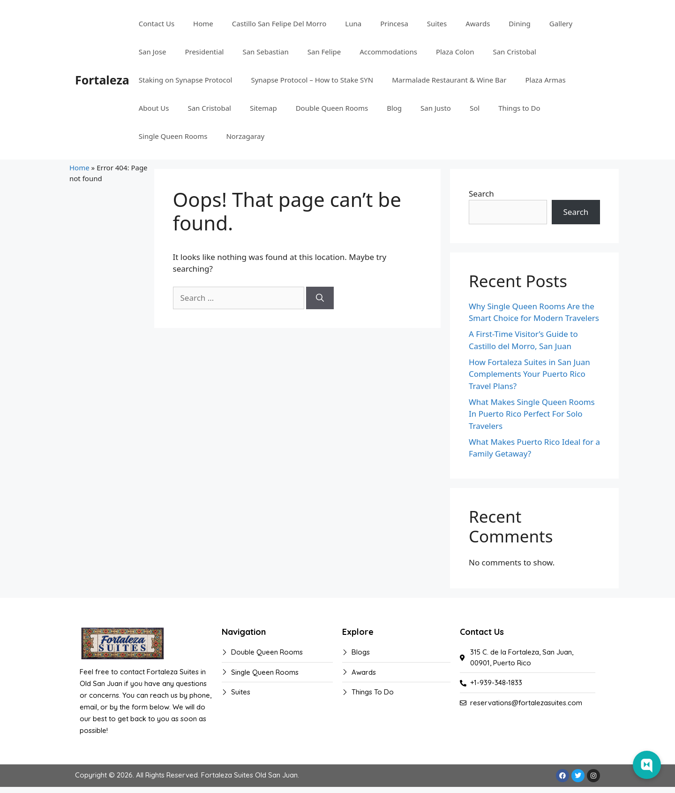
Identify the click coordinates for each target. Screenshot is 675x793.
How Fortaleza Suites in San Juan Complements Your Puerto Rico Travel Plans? (529, 374)
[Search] (320, 298)
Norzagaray (245, 136)
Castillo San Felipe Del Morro (279, 23)
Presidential (204, 51)
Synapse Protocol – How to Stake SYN (312, 79)
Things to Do (519, 108)
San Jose (152, 51)
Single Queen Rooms (173, 136)
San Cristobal (514, 51)
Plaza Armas (545, 79)
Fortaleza (102, 80)
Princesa (394, 23)
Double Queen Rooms (332, 108)
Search (481, 193)
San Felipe (324, 51)
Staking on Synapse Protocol (185, 79)
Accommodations (388, 51)
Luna (353, 23)
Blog (394, 108)
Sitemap (263, 108)
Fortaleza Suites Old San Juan (249, 774)
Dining (519, 23)
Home (203, 23)
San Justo (435, 108)
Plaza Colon (455, 51)
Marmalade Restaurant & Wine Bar (449, 79)
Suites (437, 23)
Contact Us (156, 23)
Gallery (560, 23)
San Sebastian (265, 51)
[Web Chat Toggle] (647, 765)
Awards (477, 23)
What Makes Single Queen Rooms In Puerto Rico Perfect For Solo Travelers (532, 413)
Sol (475, 108)
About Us (154, 108)
